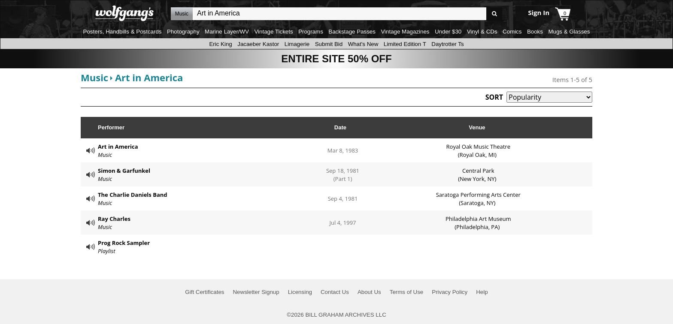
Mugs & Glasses (569, 31)
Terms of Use (407, 292)
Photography (183, 31)
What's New (363, 44)
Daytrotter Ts (447, 44)
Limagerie (297, 44)
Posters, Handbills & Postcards (122, 31)
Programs (310, 31)
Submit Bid (329, 44)
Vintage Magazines (405, 31)
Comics (512, 31)
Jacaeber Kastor (258, 44)
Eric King (220, 44)
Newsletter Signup (256, 292)
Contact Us (335, 292)
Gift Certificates (204, 292)
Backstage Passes (352, 31)
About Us (369, 292)
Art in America (149, 77)
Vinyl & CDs (482, 31)
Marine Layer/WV (227, 31)
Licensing (300, 292)
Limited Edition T (405, 44)
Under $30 (448, 31)
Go (494, 14)
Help (482, 292)
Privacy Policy (449, 292)
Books (535, 31)
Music (94, 77)
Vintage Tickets (273, 31)
